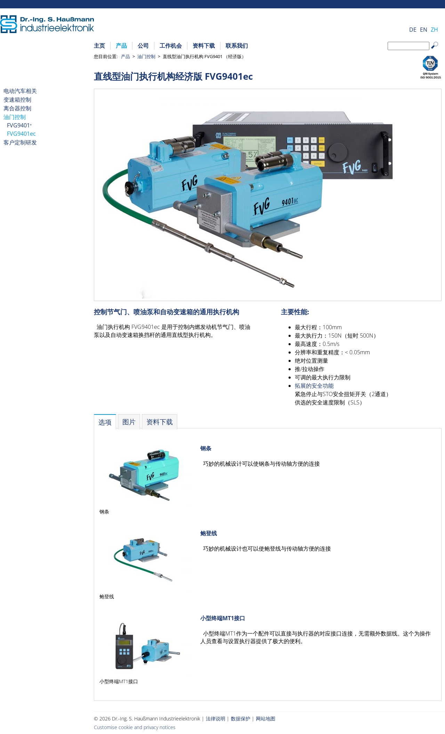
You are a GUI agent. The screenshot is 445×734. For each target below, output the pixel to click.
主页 (99, 45)
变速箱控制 (17, 99)
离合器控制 (17, 108)
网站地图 (265, 718)
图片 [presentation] (129, 421)
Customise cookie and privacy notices (135, 727)
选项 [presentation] (105, 422)
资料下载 (204, 45)
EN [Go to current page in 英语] (423, 29)
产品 (121, 45)
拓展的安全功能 (314, 385)
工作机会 (171, 45)
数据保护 (240, 718)
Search (437, 50)
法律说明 (215, 718)
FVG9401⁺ (19, 125)
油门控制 (146, 56)
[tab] (105, 422)
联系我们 (237, 45)
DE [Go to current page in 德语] (412, 29)
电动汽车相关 (20, 91)
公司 (143, 45)
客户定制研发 (20, 142)
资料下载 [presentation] (159, 421)
